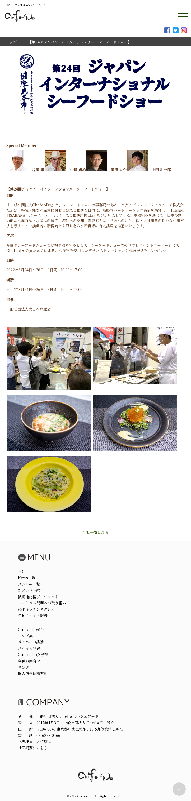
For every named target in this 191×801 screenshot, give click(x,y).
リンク (23, 667)
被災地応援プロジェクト (38, 596)
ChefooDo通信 (31, 629)
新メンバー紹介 (31, 590)
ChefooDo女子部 (33, 654)
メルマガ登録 (29, 648)
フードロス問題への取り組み (42, 602)
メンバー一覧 (29, 584)
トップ (11, 42)
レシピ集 (25, 635)
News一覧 (26, 577)
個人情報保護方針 (33, 673)
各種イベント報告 (33, 615)
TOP (22, 571)
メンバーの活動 (31, 641)
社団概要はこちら (33, 747)
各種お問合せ (29, 660)
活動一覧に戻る (96, 532)
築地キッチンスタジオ (36, 609)
